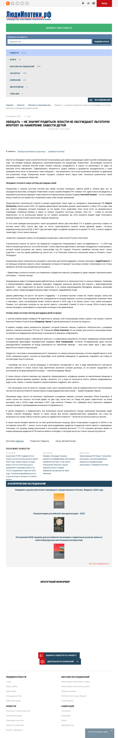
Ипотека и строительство (39, 105)
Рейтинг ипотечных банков (73, 695)
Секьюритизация (14, 715)
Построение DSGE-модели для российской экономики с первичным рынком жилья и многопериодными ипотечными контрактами (59, 539)
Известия (19, 441)
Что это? (92, 734)
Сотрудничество (13, 695)
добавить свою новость (59, 27)
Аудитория (11, 691)
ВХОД (104, 3)
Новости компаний (14, 725)
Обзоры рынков (68, 691)
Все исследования (98, 563)
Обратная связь (13, 700)
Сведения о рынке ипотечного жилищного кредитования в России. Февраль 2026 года (59, 489)
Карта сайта (11, 686)
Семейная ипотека (56, 151)
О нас (8, 681)
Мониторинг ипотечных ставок (75, 681)
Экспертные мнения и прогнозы (31, 151)
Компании (66, 715)
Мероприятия (67, 725)
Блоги (64, 720)
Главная (9, 105)
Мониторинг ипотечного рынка (75, 686)
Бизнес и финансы (14, 729)
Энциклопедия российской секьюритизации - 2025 (59, 513)
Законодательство (15, 720)
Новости (20, 105)
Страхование (67, 700)
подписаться (101, 41)
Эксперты (66, 710)
